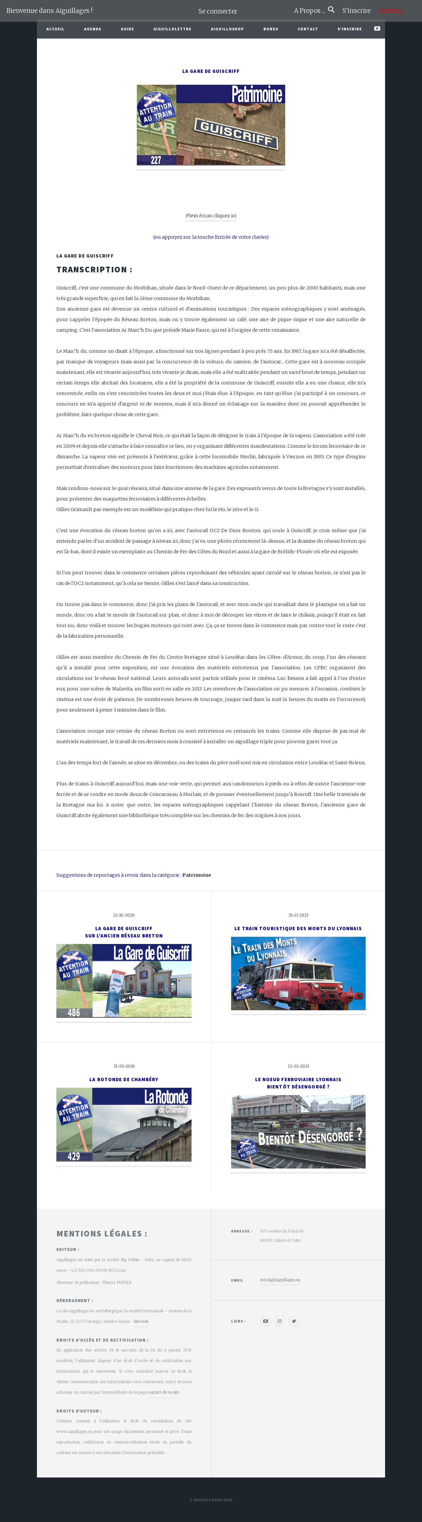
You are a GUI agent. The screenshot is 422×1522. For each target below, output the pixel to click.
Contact (308, 28)
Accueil (55, 28)
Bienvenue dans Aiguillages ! (50, 11)
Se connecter (217, 11)
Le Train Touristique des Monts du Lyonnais (298, 928)
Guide (128, 28)
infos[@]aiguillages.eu (280, 1279)
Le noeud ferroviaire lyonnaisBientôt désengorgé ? (298, 1083)
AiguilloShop (227, 28)
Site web (141, 1321)
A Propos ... (311, 11)
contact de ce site (163, 1392)
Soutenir (391, 11)
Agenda (93, 28)
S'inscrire (359, 11)
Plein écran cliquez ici (211, 216)
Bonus (271, 28)
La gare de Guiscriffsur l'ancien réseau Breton (124, 932)
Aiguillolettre (173, 28)
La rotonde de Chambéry (123, 1079)
